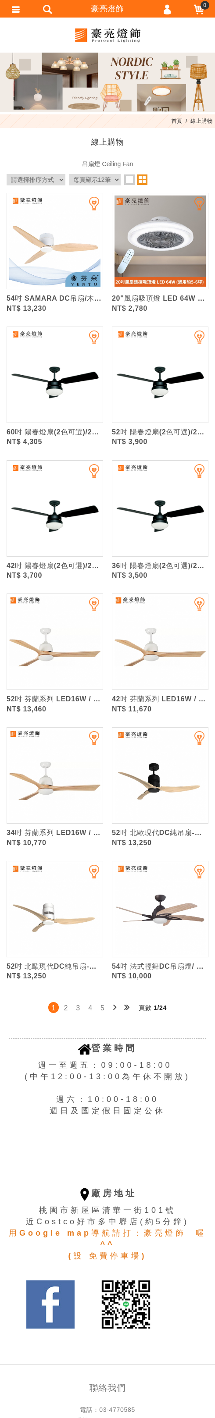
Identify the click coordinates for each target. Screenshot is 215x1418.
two (142, 179)
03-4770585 (117, 1409)
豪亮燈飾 (107, 35)
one (129, 179)
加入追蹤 (88, 207)
